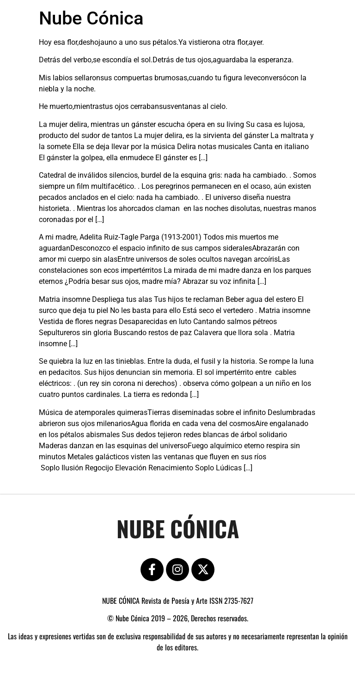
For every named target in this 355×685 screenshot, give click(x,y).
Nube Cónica (91, 18)
